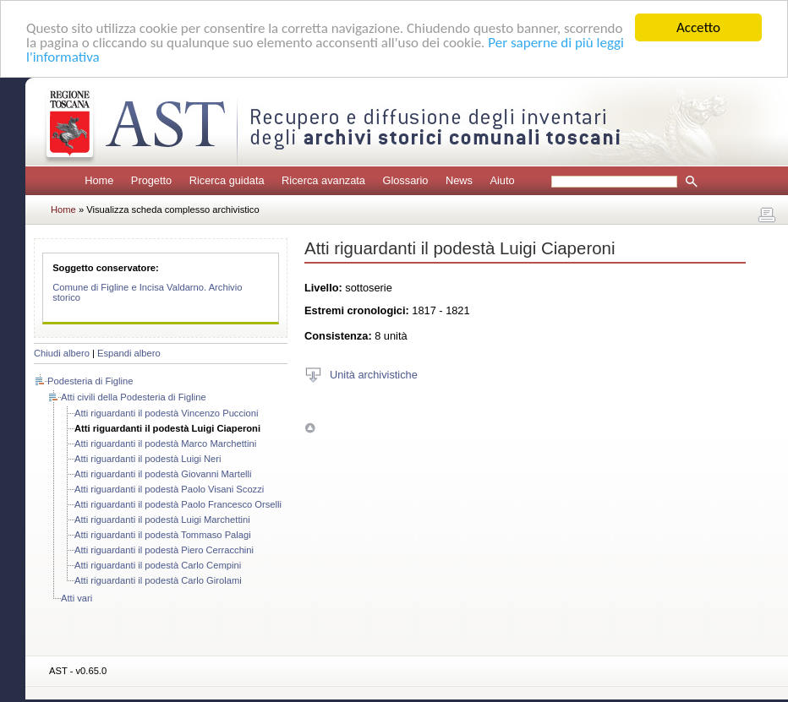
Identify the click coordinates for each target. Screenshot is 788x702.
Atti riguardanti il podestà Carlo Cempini (157, 565)
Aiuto (502, 180)
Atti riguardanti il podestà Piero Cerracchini (164, 550)
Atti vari (76, 598)
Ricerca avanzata (323, 180)
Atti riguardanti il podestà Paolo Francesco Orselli (178, 504)
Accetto (698, 27)
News (459, 180)
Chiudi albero (62, 353)
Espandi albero (129, 353)
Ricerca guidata (227, 180)
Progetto (151, 180)
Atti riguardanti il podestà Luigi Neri (148, 459)
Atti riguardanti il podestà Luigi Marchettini (162, 519)
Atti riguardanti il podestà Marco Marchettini (165, 443)
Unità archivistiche (374, 373)
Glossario (405, 180)
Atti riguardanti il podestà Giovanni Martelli (163, 474)
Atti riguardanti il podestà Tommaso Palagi (162, 535)
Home (99, 180)
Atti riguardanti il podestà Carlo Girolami (158, 580)
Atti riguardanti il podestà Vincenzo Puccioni (166, 413)
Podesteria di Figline (90, 381)
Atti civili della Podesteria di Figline (133, 397)
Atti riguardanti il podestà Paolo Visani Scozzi (169, 489)
